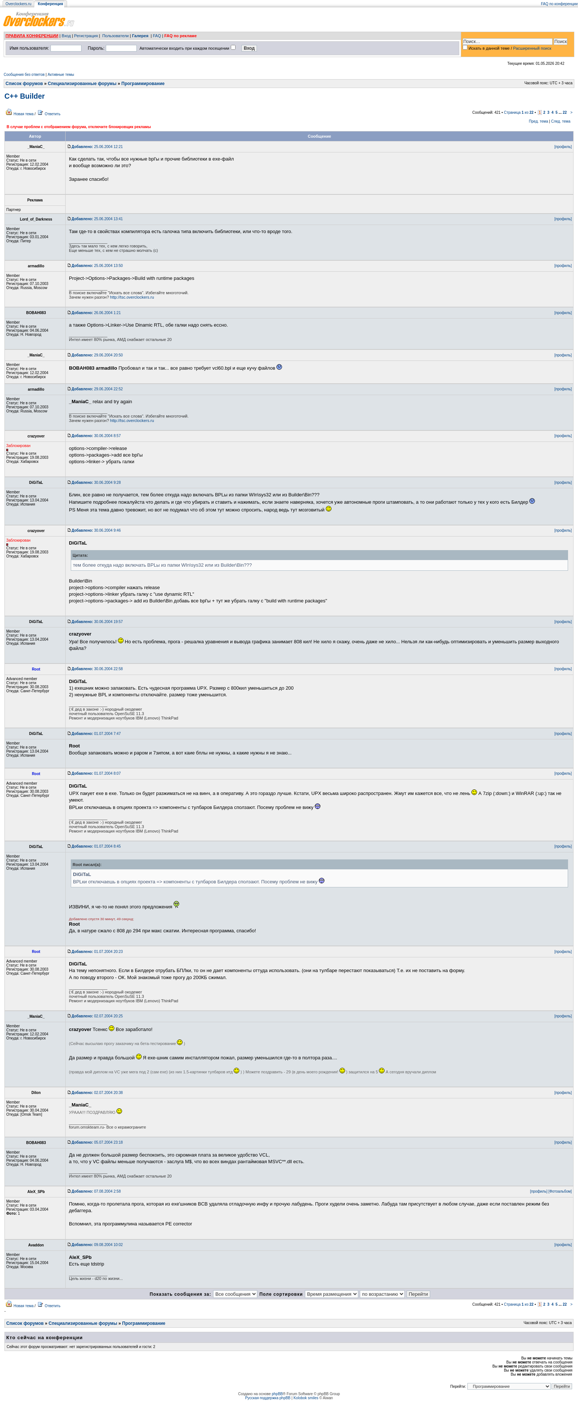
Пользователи (115, 36)
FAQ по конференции (559, 4)
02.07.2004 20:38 (97, 1093)
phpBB (277, 1394)
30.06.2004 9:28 (96, 483)
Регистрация (86, 36)
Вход (66, 36)
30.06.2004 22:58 (97, 669)
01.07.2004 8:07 (96, 773)
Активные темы (61, 75)
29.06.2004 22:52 (97, 389)
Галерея (140, 36)
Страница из (519, 112)
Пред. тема (538, 121)
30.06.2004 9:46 (96, 530)
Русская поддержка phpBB (267, 1398)
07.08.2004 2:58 (96, 1191)
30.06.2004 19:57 (97, 622)
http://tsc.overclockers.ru (132, 297)
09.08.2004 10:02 (97, 1245)
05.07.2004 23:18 (97, 1142)
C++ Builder (24, 96)
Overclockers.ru (18, 4)
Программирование (142, 83)
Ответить (52, 114)
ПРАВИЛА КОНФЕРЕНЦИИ (32, 36)
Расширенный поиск (532, 48)
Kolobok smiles (305, 1398)
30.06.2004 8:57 (96, 436)
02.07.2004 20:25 (97, 1016)
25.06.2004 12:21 (97, 147)
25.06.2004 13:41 (97, 219)
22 (565, 112)
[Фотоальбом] (560, 1191)
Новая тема (24, 114)
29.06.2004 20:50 (97, 355)
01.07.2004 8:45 (96, 846)
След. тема (560, 121)
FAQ (157, 36)
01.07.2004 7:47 (96, 734)
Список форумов (24, 83)
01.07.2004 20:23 (97, 952)
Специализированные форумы (82, 83)
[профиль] (563, 147)
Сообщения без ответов (24, 75)
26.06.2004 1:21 (96, 313)
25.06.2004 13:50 (97, 266)
